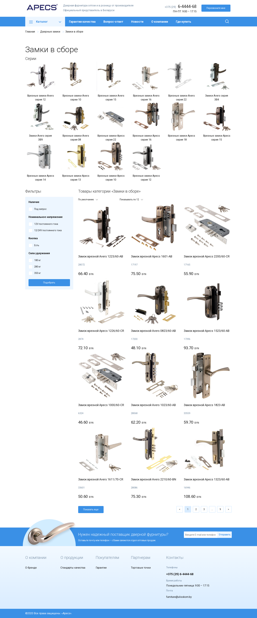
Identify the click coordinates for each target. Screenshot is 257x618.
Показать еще (91, 509)
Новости (137, 21)
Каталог (45, 21)
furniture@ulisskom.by (179, 596)
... (212, 509)
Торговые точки (141, 567)
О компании (159, 21)
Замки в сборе (74, 31)
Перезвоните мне (216, 8)
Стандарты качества (72, 567)
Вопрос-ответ (113, 21)
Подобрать (49, 282)
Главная (30, 31)
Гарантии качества (82, 21)
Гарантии (101, 567)
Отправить (225, 534)
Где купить (183, 21)
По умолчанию (88, 199)
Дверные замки (50, 31)
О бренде (31, 567)
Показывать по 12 (131, 199)
